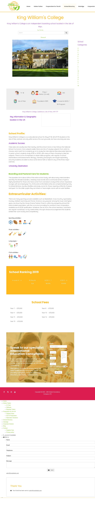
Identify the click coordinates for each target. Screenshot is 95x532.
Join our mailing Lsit (57, 366)
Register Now (10, 430)
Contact (5, 428)
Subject (51, 343)
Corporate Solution (8, 424)
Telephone (52, 361)
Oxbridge (81, 6)
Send (50, 470)
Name (51, 349)
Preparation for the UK (53, 6)
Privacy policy (10, 432)
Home (28, 6)
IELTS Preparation (11, 415)
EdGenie (8, 407)
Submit (58, 372)
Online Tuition (38, 6)
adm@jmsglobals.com (12, 473)
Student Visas (10, 413)
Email (51, 355)
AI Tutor (8, 405)
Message (9, 461)
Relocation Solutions (12, 417)
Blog (4, 426)
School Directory (69, 6)
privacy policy (61, 369)
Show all (43, 37)
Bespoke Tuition (10, 409)
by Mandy (40, 30)
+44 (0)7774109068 (10, 435)
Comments (63, 349)
